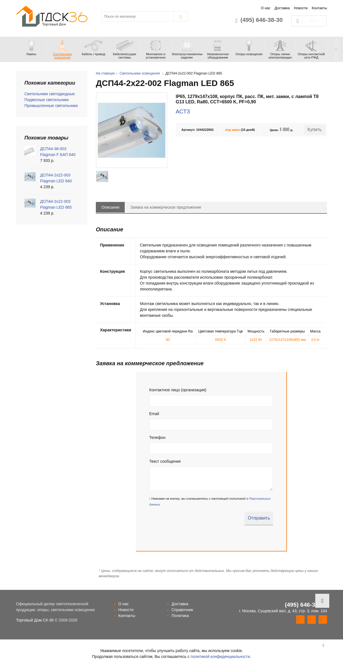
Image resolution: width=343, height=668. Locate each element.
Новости (301, 8)
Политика (180, 615)
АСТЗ (183, 111)
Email (154, 413)
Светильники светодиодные (49, 94)
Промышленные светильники (51, 105)
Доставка (282, 8)
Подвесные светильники (46, 99)
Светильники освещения (139, 73)
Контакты (319, 8)
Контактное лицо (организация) (178, 390)
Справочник (182, 610)
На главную (105, 73)
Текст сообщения (165, 461)
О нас (265, 8)
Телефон (157, 437)
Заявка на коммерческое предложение (165, 207)
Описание (110, 207)
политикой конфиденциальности (220, 656)
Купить (314, 129)
